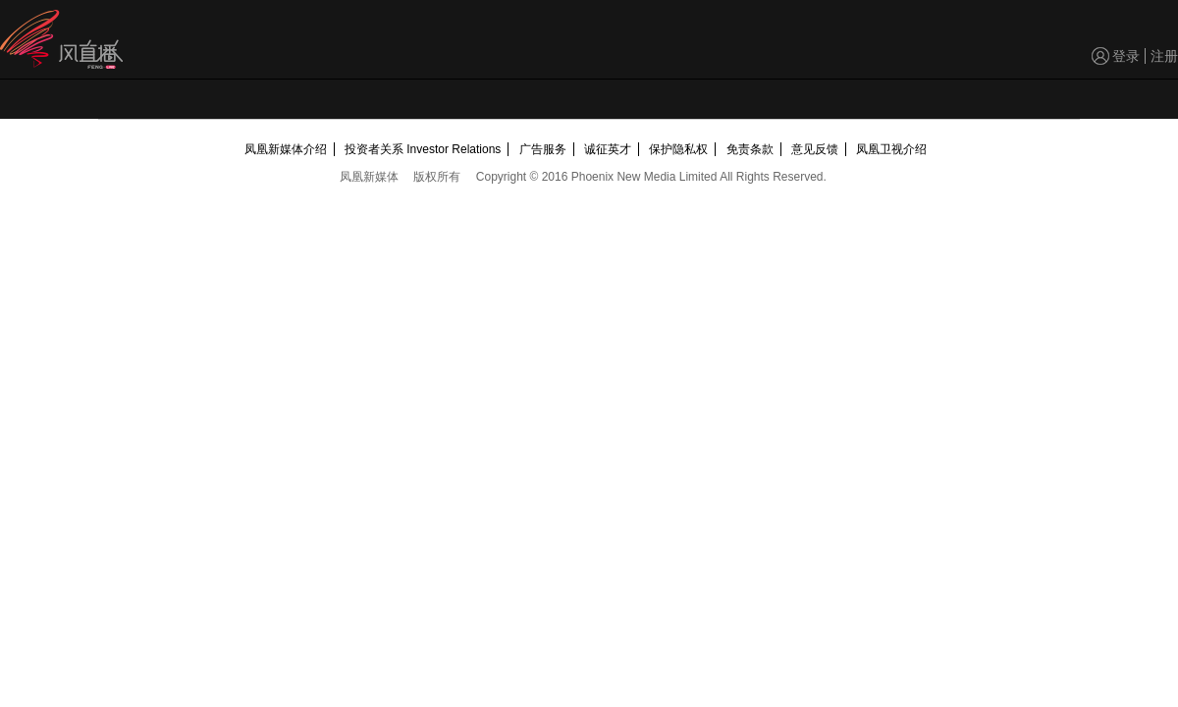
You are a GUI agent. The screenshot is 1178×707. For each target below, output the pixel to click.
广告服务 (542, 149)
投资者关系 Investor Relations (423, 149)
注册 (1164, 56)
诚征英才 (607, 149)
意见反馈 (814, 149)
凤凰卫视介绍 (891, 149)
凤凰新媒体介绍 (285, 149)
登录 (1126, 56)
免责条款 (750, 149)
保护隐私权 (678, 149)
